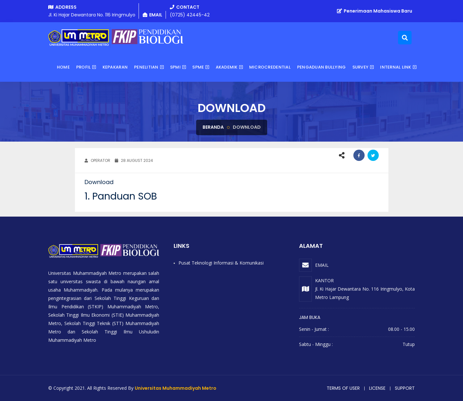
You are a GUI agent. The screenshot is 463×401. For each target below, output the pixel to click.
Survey (360, 67)
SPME (198, 67)
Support (405, 388)
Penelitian (146, 67)
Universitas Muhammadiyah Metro (175, 388)
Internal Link (395, 67)
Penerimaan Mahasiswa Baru (374, 11)
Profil (83, 67)
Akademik (227, 67)
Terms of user (343, 388)
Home (63, 67)
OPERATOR (97, 160)
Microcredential (270, 67)
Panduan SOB (124, 196)
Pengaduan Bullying (321, 67)
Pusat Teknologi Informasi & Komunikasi (221, 263)
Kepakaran (115, 67)
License (377, 388)
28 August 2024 (134, 160)
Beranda (213, 127)
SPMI (175, 67)
